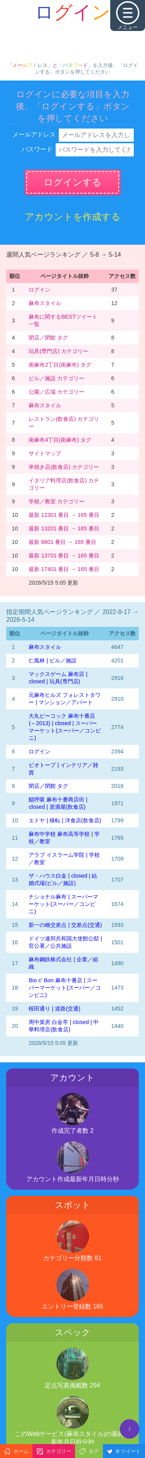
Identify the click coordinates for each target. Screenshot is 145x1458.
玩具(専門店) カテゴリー (58, 351)
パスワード (37, 149)
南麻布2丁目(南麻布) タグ (60, 365)
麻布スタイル (45, 303)
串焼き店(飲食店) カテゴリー (64, 467)
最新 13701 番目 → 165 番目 (64, 555)
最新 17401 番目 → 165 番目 (64, 569)
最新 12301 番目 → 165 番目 (64, 515)
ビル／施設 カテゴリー (56, 378)
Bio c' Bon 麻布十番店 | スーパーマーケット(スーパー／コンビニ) (65, 987)
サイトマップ (45, 453)
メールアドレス (34, 134)
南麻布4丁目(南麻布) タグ (60, 440)
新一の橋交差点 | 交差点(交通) (65, 925)
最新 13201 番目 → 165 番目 (64, 528)
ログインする (73, 182)
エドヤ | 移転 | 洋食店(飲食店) (65, 820)
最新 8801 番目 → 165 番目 (62, 542)
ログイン (39, 289)
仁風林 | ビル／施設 (53, 660)
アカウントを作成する (73, 216)
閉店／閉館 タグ (48, 337)
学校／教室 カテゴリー (56, 501)
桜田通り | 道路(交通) (54, 1008)
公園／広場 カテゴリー (56, 392)
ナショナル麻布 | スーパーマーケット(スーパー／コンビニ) (63, 904)
